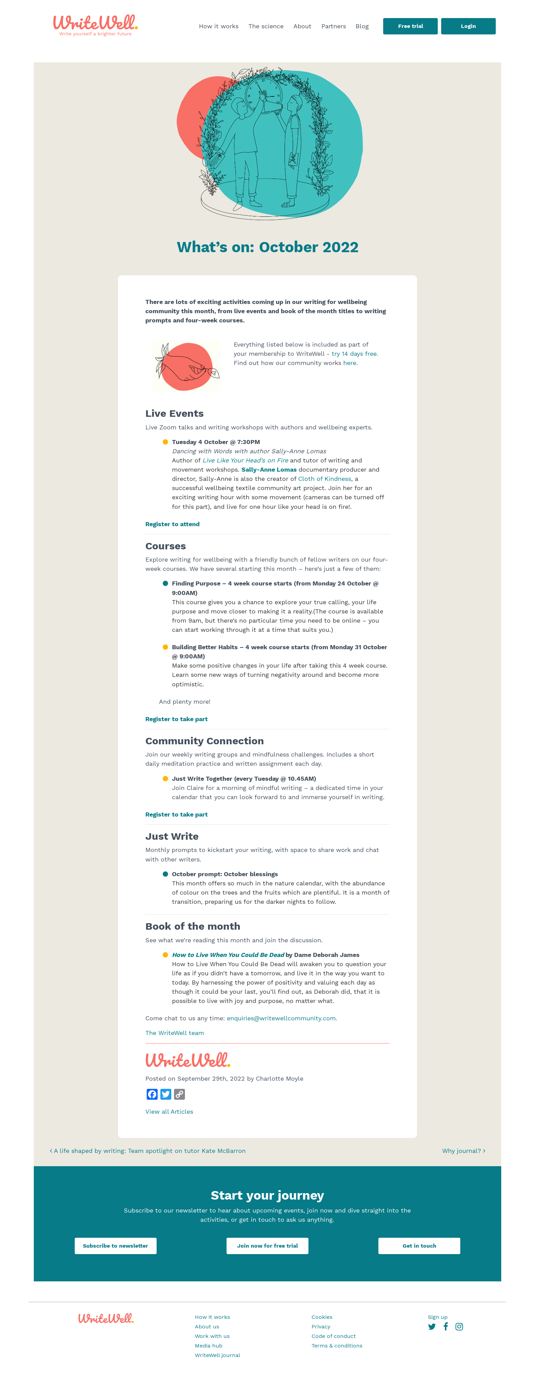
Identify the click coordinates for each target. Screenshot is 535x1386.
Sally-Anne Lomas (269, 469)
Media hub (208, 1345)
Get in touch (419, 1246)
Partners (333, 26)
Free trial (410, 26)
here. (350, 362)
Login (468, 26)
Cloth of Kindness (324, 478)
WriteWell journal (217, 1355)
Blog (362, 26)
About (302, 26)
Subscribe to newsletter (115, 1246)
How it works (218, 26)
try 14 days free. (355, 353)
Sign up (438, 1317)
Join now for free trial (267, 1246)
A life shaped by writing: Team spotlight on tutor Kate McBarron (148, 1150)
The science (266, 26)
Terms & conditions (337, 1345)
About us (207, 1326)
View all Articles (169, 1111)
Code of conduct (334, 1336)
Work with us (212, 1336)
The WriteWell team (174, 1032)
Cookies (322, 1317)
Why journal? (463, 1150)
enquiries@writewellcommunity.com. (281, 1018)
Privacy (321, 1326)
